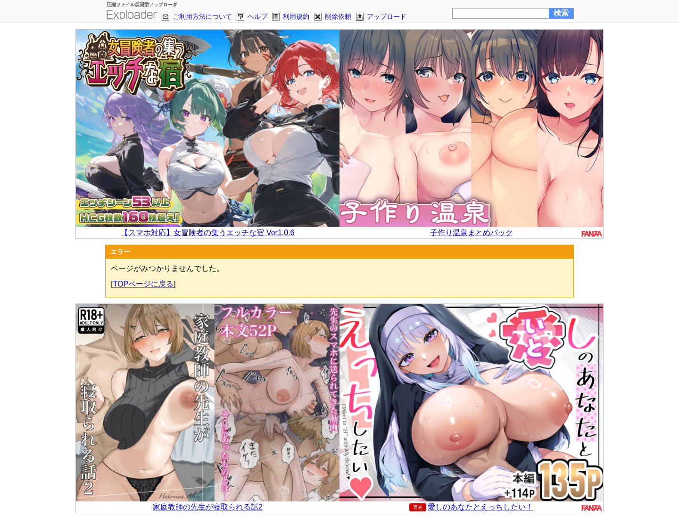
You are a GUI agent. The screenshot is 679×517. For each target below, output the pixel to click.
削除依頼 (338, 16)
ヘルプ (257, 16)
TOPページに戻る (143, 284)
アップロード (386, 16)
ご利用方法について (202, 16)
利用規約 (296, 16)
